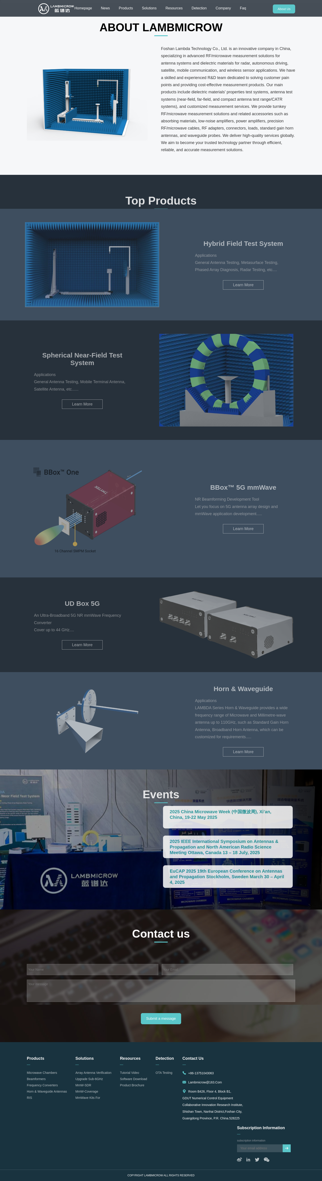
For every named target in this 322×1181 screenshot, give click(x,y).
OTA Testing (164, 1072)
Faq (243, 8)
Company (223, 8)
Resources (173, 8)
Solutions (149, 8)
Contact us (193, 1058)
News (105, 8)
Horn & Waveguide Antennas (47, 1091)
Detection (199, 8)
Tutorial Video (129, 1072)
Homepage (83, 8)
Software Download (133, 1079)
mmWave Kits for (87, 1097)
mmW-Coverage (86, 1091)
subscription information (261, 1128)
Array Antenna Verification (93, 1072)
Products (126, 8)
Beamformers (36, 1079)
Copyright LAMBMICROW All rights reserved (161, 1175)
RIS (29, 1097)
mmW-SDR (83, 1085)
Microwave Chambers (42, 1072)
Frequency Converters (42, 1085)
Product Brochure (132, 1085)
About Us (284, 9)
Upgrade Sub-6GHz (89, 1079)
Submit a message (161, 1018)
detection (165, 1058)
